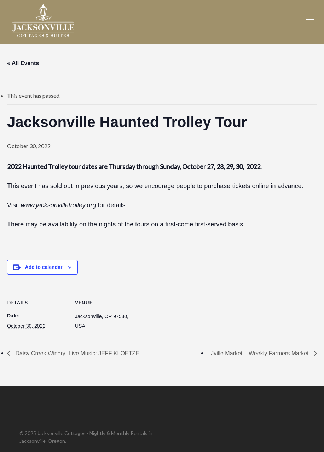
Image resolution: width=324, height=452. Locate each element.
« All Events (23, 63)
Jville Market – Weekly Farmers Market (260, 353)
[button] (310, 22)
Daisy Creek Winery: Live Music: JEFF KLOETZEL (78, 353)
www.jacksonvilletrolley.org (58, 205)
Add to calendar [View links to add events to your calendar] (44, 267)
